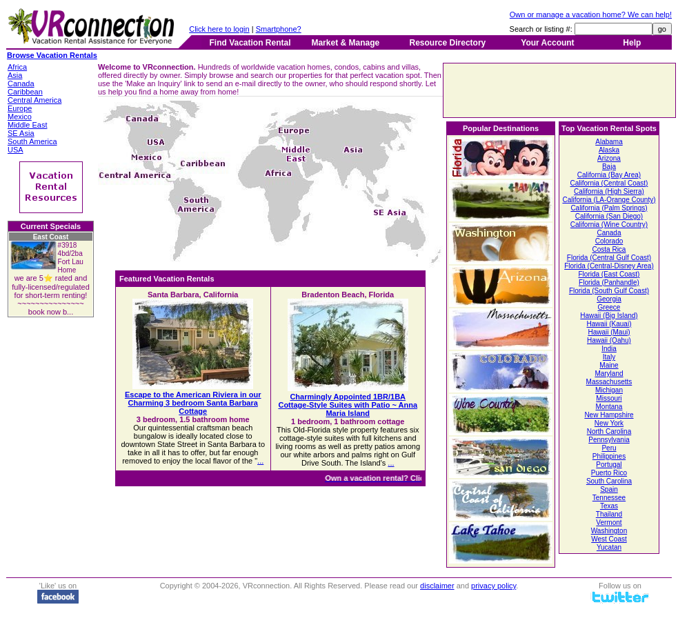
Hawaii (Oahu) (609, 340)
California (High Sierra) (609, 191)
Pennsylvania (608, 440)
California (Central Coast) (609, 183)
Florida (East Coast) (609, 274)
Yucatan (609, 547)
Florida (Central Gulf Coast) (609, 257)
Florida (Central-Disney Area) (609, 266)
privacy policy (493, 585)
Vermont (608, 522)
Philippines (609, 456)
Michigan (609, 390)
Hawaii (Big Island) (608, 315)
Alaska (609, 150)
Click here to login (219, 29)
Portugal (608, 464)
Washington (609, 531)
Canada (609, 233)
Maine (608, 365)
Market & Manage (345, 43)
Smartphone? (278, 29)
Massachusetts (609, 382)
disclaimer (437, 585)
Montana (609, 406)
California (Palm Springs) (608, 208)
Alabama (608, 142)
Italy (609, 357)
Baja (609, 166)
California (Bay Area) (609, 175)
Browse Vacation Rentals (52, 55)
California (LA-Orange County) (608, 199)
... (260, 461)
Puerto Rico (609, 473)
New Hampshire (608, 415)
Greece (609, 307)
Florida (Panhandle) (609, 282)
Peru (608, 448)
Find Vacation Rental (249, 43)
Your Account (547, 43)
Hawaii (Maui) (609, 332)
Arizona (609, 158)
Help (632, 43)
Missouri (608, 398)
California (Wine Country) (609, 224)
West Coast (609, 539)
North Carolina (609, 431)
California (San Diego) (609, 216)
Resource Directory (448, 43)
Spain (609, 489)
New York (609, 423)
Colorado (609, 241)
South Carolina (609, 481)
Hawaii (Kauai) (608, 324)
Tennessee (609, 497)
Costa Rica (609, 249)
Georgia (609, 299)
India (609, 348)
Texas (609, 506)
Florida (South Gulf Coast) (609, 291)
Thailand (609, 514)
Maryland (609, 373)
